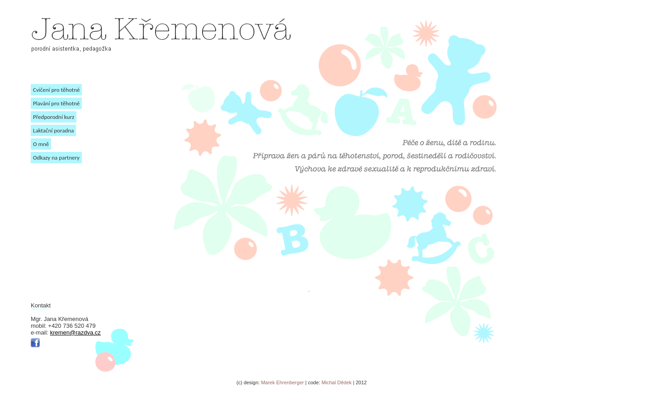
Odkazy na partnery (56, 157)
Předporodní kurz (53, 116)
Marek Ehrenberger (281, 382)
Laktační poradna (53, 130)
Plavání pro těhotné (56, 103)
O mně (41, 144)
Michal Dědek (337, 382)
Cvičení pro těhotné (56, 89)
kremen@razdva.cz (75, 332)
